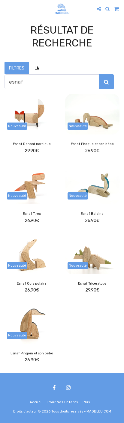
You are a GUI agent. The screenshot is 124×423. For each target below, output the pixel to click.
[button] (7, 8)
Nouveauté (17, 126)
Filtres (16, 68)
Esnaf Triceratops (92, 283)
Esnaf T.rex (32, 214)
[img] (32, 114)
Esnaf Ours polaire (32, 283)
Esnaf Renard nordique (32, 144)
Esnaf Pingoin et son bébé (32, 353)
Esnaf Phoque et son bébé (92, 144)
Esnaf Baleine (92, 214)
